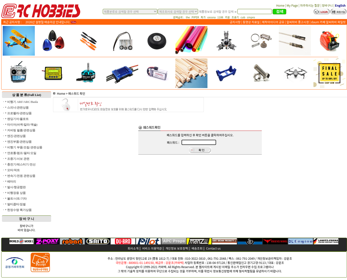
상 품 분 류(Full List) (26, 95)
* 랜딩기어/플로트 (17, 119)
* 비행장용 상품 (15, 193)
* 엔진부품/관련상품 (18, 141)
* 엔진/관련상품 (15, 136)
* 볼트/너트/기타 (16, 198)
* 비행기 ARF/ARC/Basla (21, 102)
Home (59, 93)
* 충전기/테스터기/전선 (20, 164)
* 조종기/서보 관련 (17, 159)
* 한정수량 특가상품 (18, 210)
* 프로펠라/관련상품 (18, 113)
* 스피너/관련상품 (17, 107)
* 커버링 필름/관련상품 (20, 130)
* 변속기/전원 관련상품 (20, 176)
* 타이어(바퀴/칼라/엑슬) (21, 124)
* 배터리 (10, 181)
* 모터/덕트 (12, 170)
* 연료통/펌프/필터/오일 (20, 153)
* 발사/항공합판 (15, 187)
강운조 (288, 258)
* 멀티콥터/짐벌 (15, 204)
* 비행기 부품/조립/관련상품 (23, 147)
